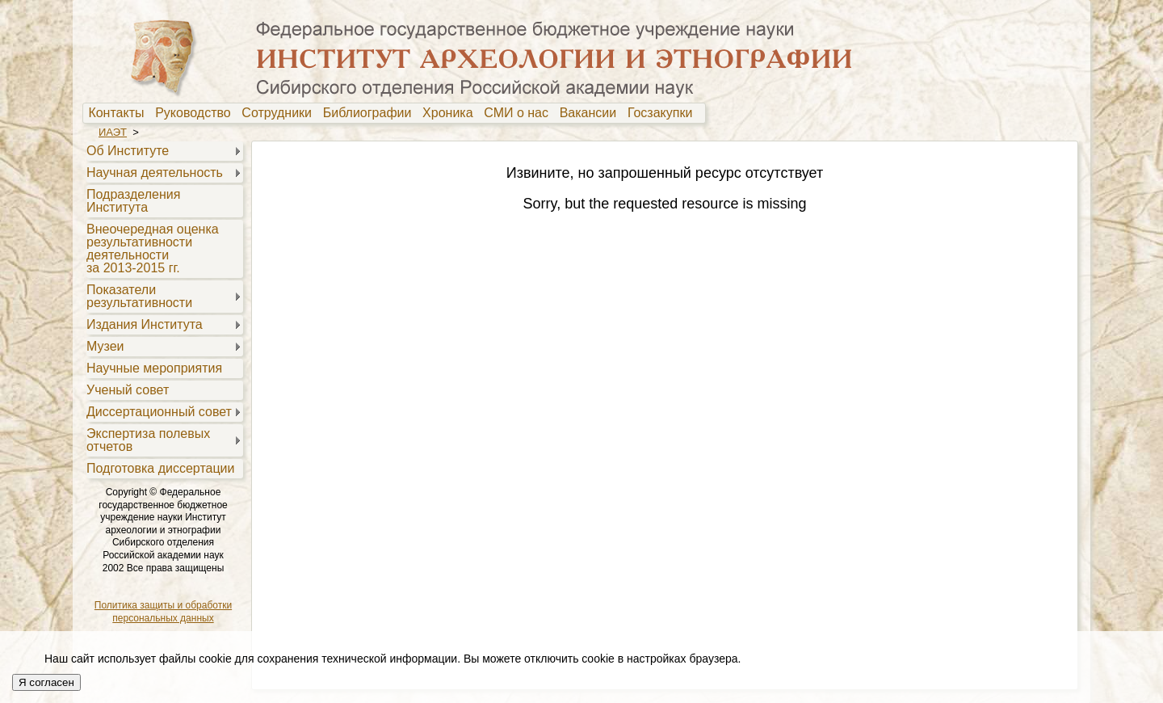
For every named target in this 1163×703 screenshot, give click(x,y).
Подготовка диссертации (160, 468)
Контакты (119, 113)
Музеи (105, 346)
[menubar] (394, 113)
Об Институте (127, 151)
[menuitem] (119, 113)
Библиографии (371, 113)
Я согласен (46, 682)
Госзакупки (663, 113)
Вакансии (591, 113)
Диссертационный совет (159, 412)
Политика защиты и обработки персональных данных (163, 612)
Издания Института (144, 324)
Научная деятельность (154, 172)
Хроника (451, 113)
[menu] (162, 308)
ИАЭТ (113, 132)
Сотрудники (280, 113)
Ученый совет (127, 390)
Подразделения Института (133, 200)
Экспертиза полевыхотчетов (148, 440)
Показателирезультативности (139, 296)
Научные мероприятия (154, 368)
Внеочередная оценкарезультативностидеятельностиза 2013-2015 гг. (152, 248)
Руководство (196, 113)
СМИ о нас (520, 113)
